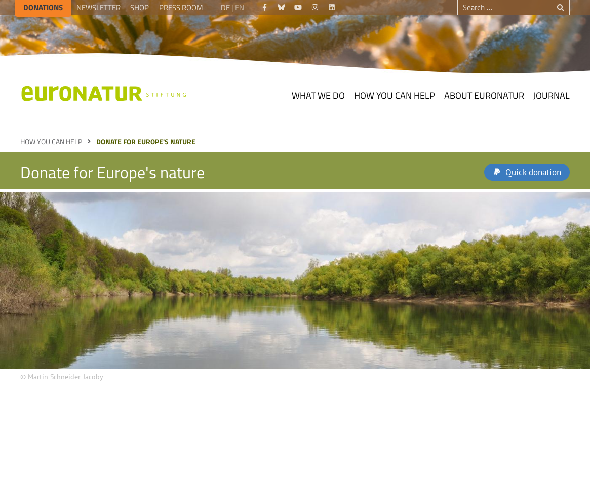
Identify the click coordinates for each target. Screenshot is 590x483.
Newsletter (98, 7)
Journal (551, 95)
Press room (181, 7)
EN (239, 7)
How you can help (394, 95)
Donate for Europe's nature (145, 141)
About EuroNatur (484, 95)
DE (225, 7)
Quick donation (533, 172)
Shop (139, 7)
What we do (318, 95)
